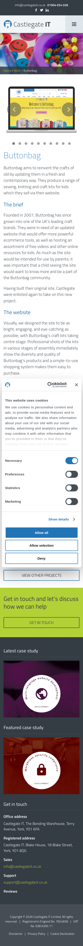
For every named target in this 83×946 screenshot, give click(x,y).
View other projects (42, 575)
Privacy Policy (36, 933)
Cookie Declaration (62, 933)
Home (7, 70)
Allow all (41, 532)
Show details (58, 519)
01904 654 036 (57, 5)
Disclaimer (16, 933)
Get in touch (41, 623)
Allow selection (41, 545)
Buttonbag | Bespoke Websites (27, 24)
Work (17, 70)
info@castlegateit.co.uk (30, 5)
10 (69, 143)
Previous (14, 109)
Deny (41, 558)
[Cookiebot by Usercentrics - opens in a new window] (49, 385)
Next (69, 109)
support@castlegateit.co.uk (25, 882)
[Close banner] (76, 384)
